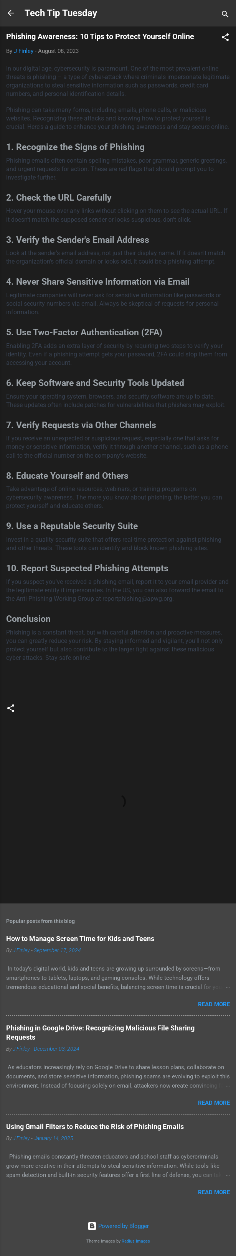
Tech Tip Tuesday (61, 13)
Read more (214, 1004)
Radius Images (136, 1241)
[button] (225, 39)
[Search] (225, 15)
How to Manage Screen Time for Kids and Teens (80, 939)
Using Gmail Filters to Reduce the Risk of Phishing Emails (95, 1126)
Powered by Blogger (118, 1226)
